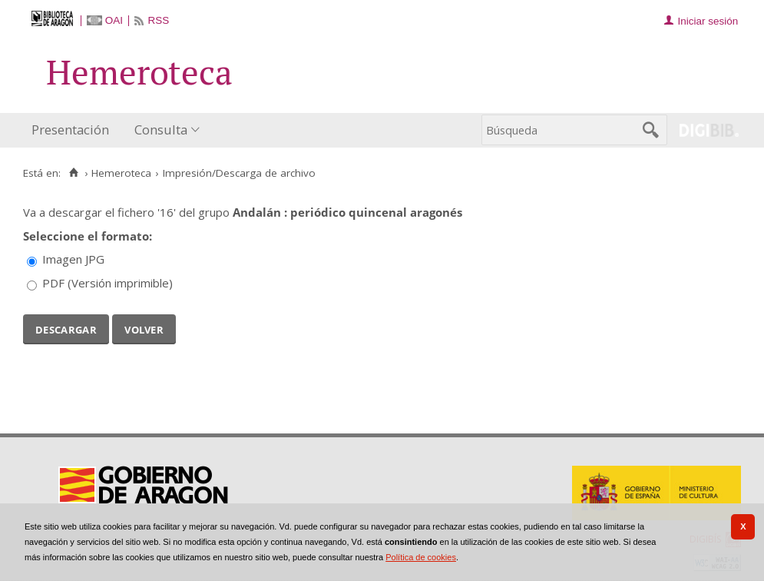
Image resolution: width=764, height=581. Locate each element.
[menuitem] (73, 130)
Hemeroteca (121, 173)
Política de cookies (420, 557)
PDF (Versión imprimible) (107, 282)
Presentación (70, 129)
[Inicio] (73, 173)
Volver (144, 328)
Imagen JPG (73, 259)
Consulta (160, 129)
